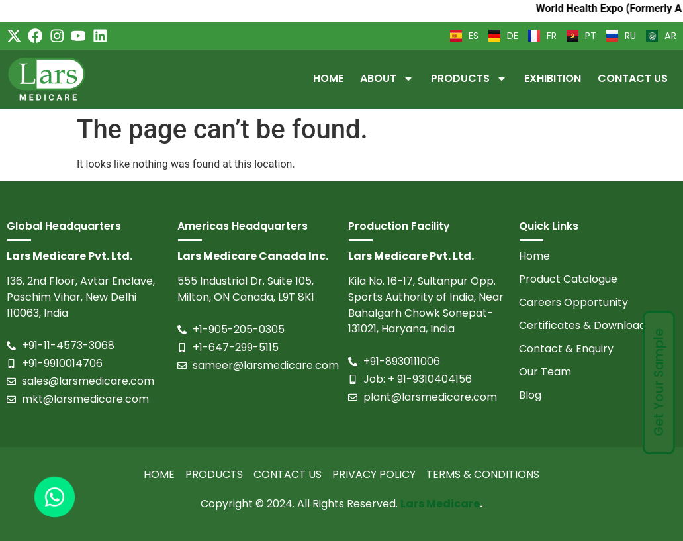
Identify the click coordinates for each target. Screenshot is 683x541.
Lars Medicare (440, 503)
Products (469, 79)
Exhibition (552, 78)
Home (328, 78)
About (387, 79)
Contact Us (633, 78)
